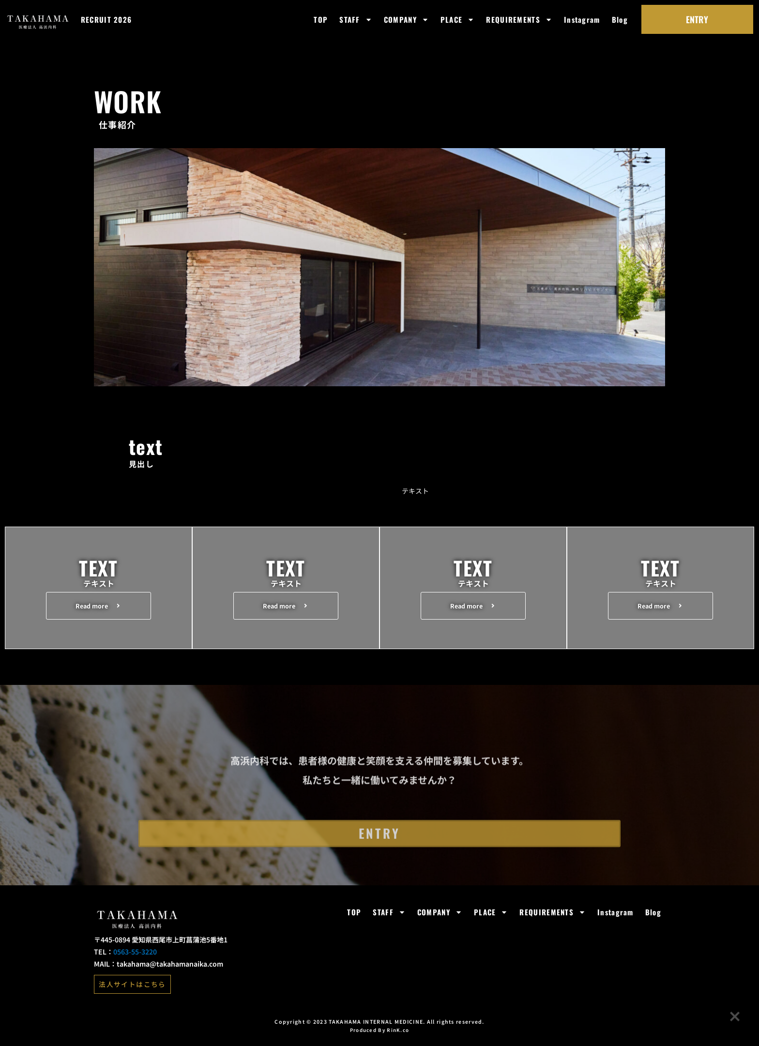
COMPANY (406, 19)
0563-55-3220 (135, 959)
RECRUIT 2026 (106, 19)
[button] (98, 607)
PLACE (457, 19)
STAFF (355, 19)
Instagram (582, 19)
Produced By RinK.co (379, 1036)
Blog (620, 19)
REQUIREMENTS (519, 19)
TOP (321, 19)
